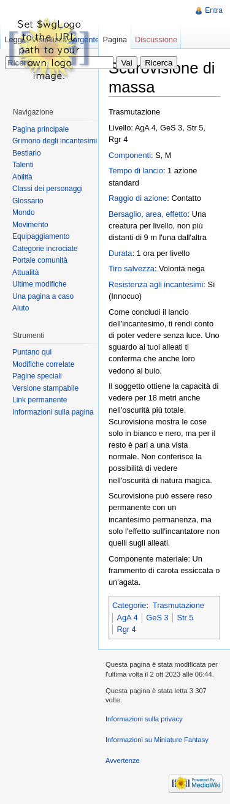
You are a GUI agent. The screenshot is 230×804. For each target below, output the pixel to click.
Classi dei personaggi (47, 188)
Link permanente (39, 400)
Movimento (30, 224)
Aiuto (20, 308)
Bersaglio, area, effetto (148, 214)
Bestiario (26, 153)
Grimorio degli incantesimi (54, 141)
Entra (214, 10)
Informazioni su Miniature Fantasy (157, 739)
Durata (120, 253)
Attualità (25, 272)
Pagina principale (40, 129)
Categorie (129, 605)
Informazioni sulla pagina (53, 412)
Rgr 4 (126, 629)
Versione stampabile (45, 388)
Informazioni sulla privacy (144, 719)
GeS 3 (157, 617)
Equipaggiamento (40, 236)
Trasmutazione (178, 605)
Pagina (114, 39)
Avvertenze (122, 760)
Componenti (130, 155)
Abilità (22, 177)
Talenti (23, 164)
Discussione (156, 39)
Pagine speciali (37, 376)
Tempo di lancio (136, 170)
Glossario (28, 201)
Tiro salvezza (132, 268)
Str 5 (185, 617)
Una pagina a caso (43, 296)
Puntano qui (32, 352)
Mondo (23, 212)
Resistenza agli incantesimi (156, 284)
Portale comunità (39, 260)
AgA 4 (127, 617)
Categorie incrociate (45, 248)
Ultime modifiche (39, 284)
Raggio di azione (138, 198)
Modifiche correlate (43, 364)
